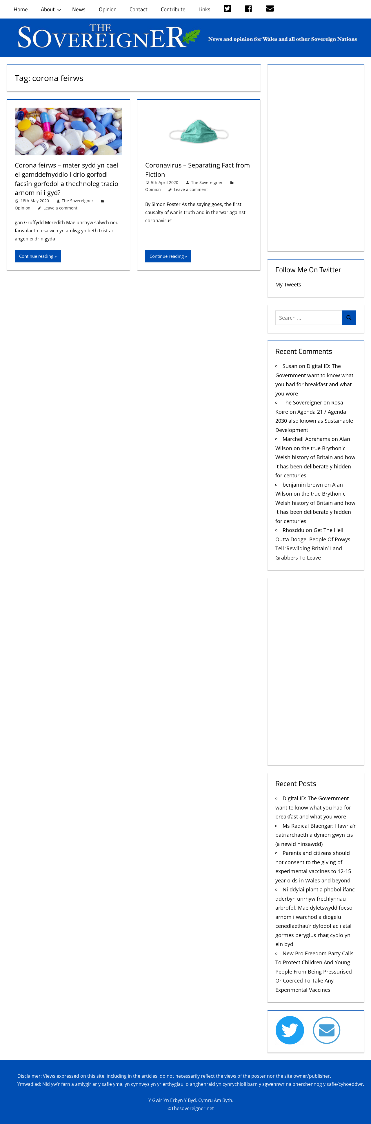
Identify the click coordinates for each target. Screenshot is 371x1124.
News (79, 9)
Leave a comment (60, 206)
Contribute (173, 9)
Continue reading (36, 255)
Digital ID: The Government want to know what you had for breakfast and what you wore (313, 807)
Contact (139, 9)
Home (21, 9)
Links (204, 9)
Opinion (108, 9)
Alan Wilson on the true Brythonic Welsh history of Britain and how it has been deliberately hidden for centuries (315, 457)
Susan (290, 366)
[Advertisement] (315, 156)
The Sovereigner (77, 199)
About (51, 9)
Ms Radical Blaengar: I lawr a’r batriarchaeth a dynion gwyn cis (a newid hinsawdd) (315, 834)
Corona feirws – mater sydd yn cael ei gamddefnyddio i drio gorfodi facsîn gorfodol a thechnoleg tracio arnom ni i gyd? (66, 178)
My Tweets (288, 284)
